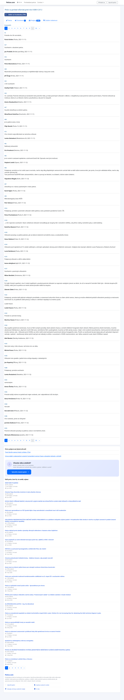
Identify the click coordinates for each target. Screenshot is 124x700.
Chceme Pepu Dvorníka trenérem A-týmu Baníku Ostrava (23, 492)
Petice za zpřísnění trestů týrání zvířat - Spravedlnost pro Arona (25, 585)
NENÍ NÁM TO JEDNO (11, 483)
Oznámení (20, 20)
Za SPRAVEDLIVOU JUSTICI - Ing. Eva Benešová (19, 604)
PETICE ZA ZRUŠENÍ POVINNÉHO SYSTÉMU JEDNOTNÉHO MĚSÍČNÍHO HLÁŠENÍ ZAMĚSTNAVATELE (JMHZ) (37, 650)
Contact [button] (40, 2)
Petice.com (10, 2)
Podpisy (34, 20)
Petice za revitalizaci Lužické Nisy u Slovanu (18, 659)
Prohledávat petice (30, 2)
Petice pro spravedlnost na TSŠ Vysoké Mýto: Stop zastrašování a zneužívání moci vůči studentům (35, 510)
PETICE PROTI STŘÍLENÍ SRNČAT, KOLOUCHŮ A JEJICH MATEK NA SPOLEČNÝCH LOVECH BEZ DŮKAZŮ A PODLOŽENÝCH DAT (43, 501)
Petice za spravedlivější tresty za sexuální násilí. (20, 622)
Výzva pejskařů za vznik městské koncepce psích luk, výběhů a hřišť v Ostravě (29, 539)
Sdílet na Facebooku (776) (15, 14)
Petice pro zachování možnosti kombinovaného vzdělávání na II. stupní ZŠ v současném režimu (34, 576)
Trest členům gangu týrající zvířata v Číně (17, 452)
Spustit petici (112, 2)
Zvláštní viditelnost (50, 20)
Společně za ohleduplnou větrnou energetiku (19, 640)
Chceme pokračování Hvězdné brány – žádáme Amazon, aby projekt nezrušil (29, 558)
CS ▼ (19, 2)
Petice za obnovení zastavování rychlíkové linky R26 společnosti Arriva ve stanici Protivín (32, 631)
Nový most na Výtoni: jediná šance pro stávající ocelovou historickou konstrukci (30, 567)
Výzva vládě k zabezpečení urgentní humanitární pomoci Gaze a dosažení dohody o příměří (33, 456)
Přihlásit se (101, 2)
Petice (9, 20)
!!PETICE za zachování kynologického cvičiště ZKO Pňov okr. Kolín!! (25, 549)
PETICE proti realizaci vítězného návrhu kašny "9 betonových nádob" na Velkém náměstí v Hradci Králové (38, 595)
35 (36, 28)
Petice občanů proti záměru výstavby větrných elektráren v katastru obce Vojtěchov (31, 530)
